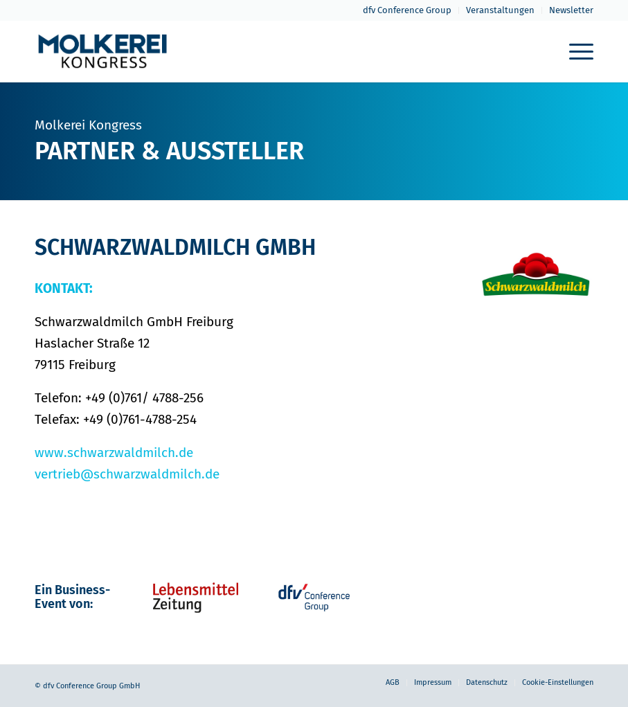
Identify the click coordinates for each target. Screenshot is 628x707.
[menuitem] (407, 10)
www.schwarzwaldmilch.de (114, 452)
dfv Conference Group (407, 10)
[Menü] (574, 51)
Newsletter (571, 10)
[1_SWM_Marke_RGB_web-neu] (536, 278)
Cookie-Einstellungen (557, 682)
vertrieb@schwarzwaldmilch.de (127, 474)
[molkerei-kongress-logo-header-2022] (102, 51)
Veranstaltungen (500, 10)
